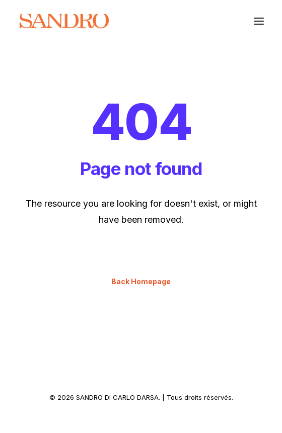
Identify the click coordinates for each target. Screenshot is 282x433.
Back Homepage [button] (141, 281)
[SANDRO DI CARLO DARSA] (63, 21)
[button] (259, 21)
